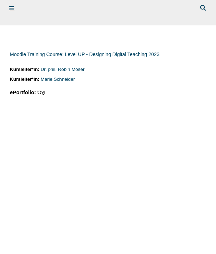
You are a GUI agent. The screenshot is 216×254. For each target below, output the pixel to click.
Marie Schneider (58, 79)
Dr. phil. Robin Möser (63, 69)
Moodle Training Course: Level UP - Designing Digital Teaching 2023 (84, 54)
